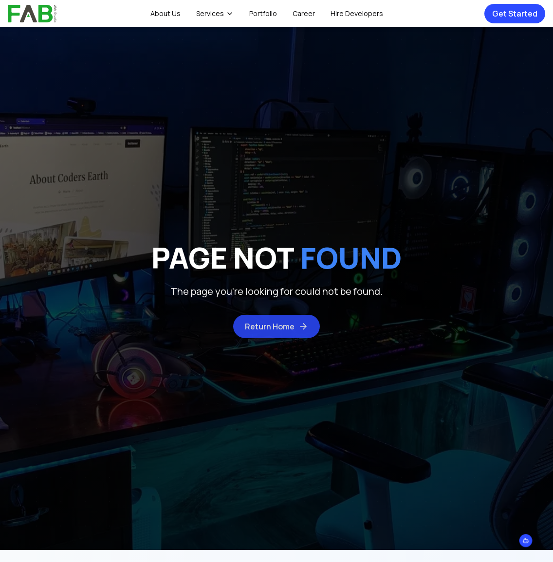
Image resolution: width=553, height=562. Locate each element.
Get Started (514, 13)
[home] (32, 13)
